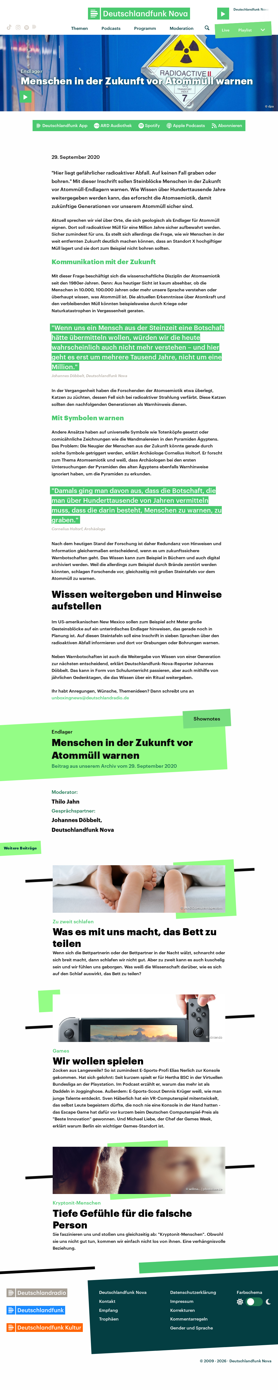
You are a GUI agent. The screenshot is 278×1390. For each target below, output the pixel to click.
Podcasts (111, 28)
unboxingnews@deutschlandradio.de (90, 697)
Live (225, 30)
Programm (145, 28)
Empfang (108, 1310)
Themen (79, 28)
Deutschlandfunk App (61, 125)
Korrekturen (182, 1310)
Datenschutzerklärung (193, 1292)
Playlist (245, 30)
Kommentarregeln (189, 1318)
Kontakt (107, 1301)
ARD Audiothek (113, 125)
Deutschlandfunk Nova (123, 1292)
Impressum (182, 1301)
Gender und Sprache (191, 1327)
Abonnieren (226, 125)
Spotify (149, 125)
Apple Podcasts (185, 125)
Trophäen (109, 1318)
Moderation (182, 28)
